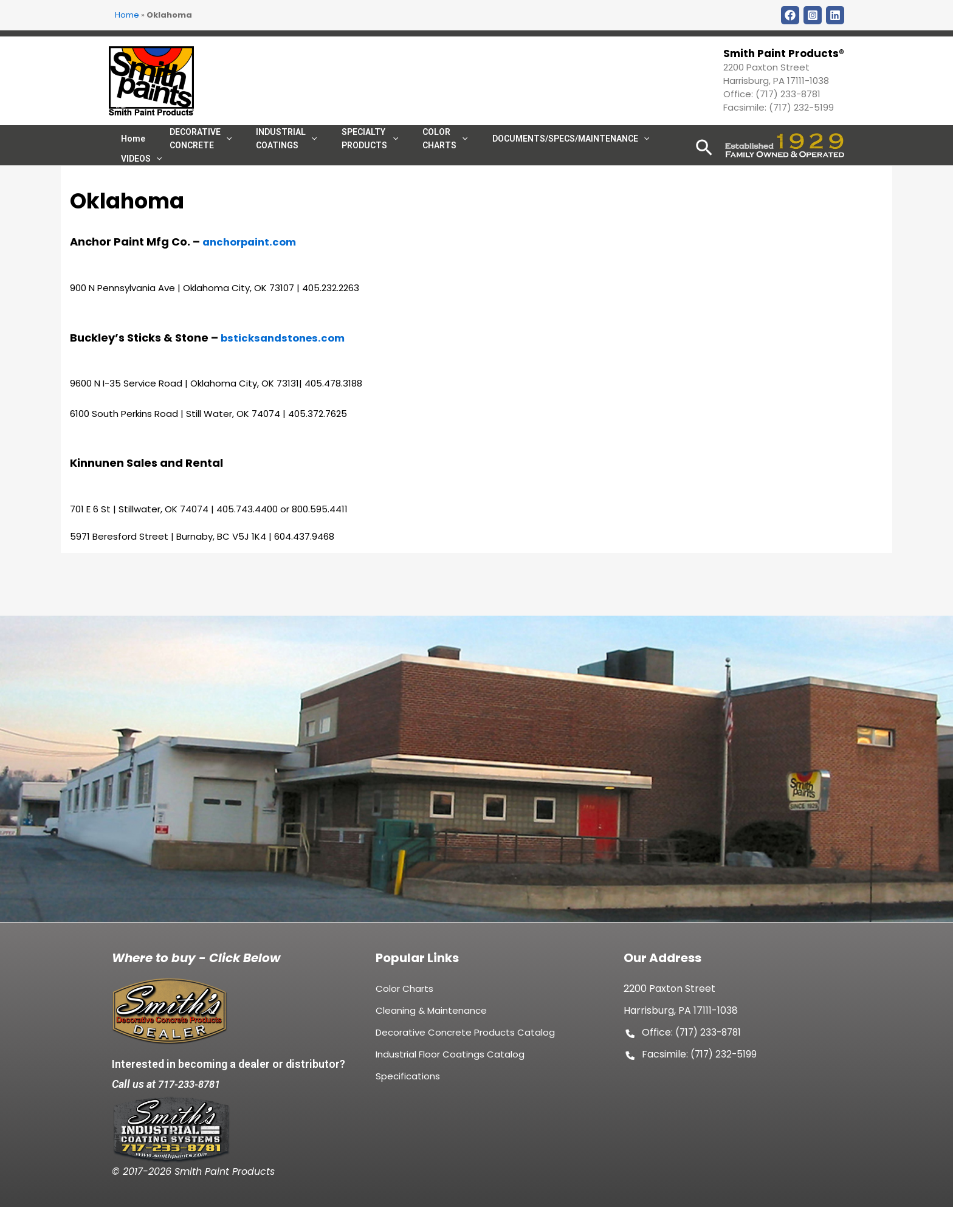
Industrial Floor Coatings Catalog (450, 1060)
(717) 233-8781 (788, 94)
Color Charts (404, 995)
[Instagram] (812, 15)
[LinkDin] (835, 15)
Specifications (408, 1082)
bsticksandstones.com (287, 381)
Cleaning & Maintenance (431, 1017)
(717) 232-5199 (801, 107)
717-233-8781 (192, 1084)
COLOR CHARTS (417, 149)
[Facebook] (790, 15)
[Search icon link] (704, 167)
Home (127, 15)
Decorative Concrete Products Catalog (465, 1039)
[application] (434, 149)
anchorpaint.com (252, 285)
